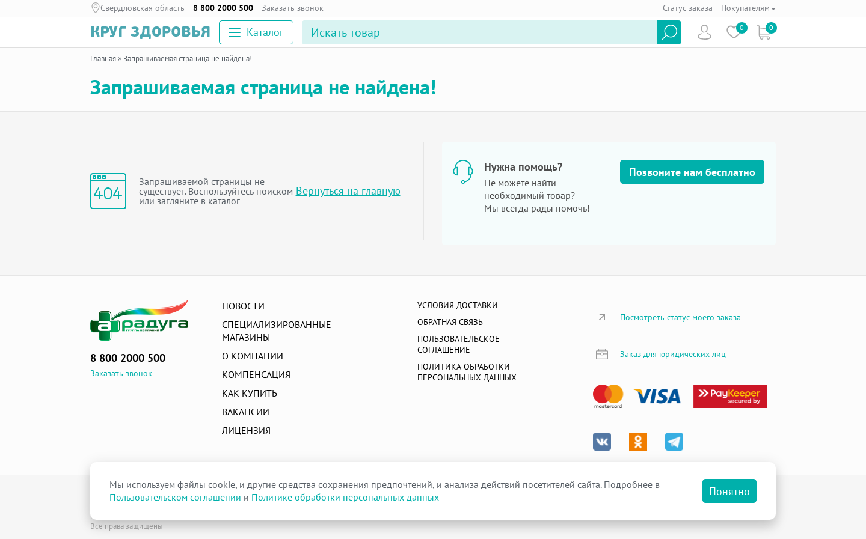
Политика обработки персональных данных (467, 372)
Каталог (256, 32)
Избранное (734, 32)
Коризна (763, 32)
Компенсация (256, 374)
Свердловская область (142, 7)
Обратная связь (450, 322)
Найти (669, 32)
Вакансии (245, 412)
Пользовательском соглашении (175, 497)
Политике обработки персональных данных (345, 497)
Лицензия (246, 430)
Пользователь (704, 32)
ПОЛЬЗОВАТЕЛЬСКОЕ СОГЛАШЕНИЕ (458, 344)
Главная (103, 58)
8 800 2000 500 (223, 7)
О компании (252, 356)
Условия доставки (457, 305)
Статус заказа (688, 7)
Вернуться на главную (348, 191)
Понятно (729, 491)
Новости (243, 306)
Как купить (249, 393)
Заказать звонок (293, 7)
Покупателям (748, 7)
